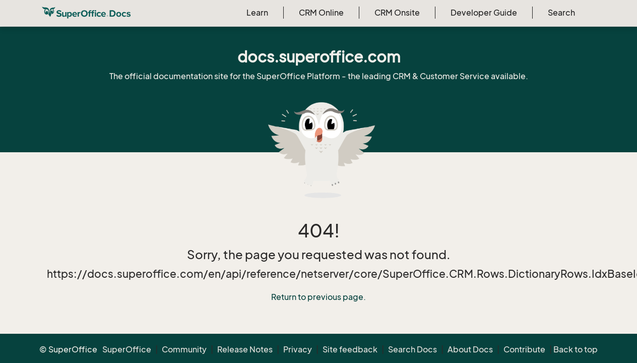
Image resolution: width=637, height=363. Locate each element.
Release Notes (245, 349)
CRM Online (321, 13)
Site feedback (350, 349)
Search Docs (412, 349)
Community (184, 349)
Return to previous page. (318, 297)
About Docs (470, 349)
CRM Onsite (397, 13)
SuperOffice (126, 349)
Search (561, 13)
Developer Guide (484, 13)
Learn (257, 13)
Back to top (575, 349)
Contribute (524, 349)
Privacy (297, 349)
